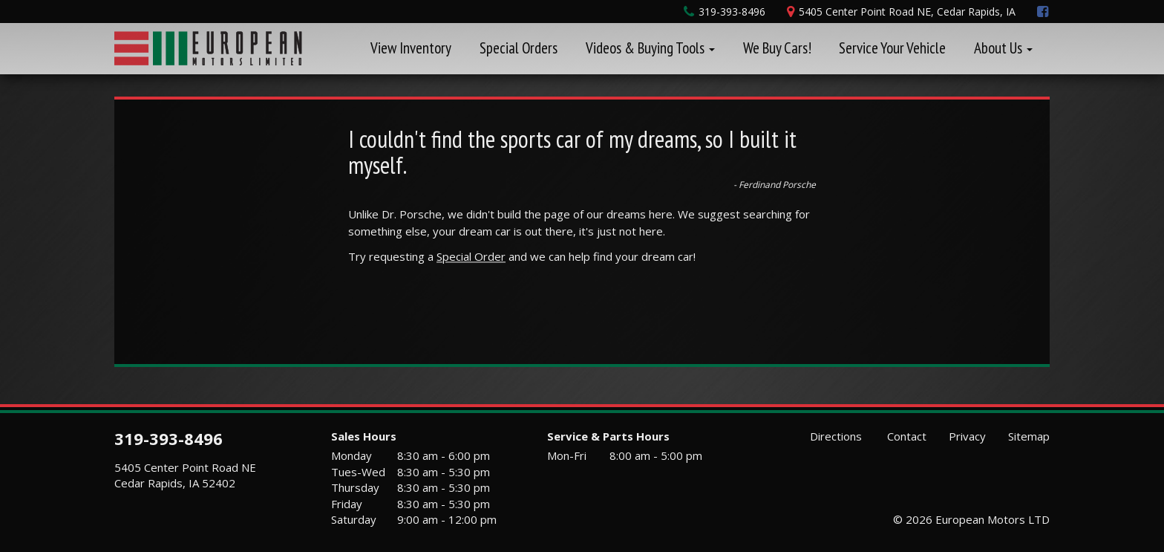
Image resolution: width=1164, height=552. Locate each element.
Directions (834, 436)
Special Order (471, 256)
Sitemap (1029, 436)
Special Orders (519, 48)
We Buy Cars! (777, 48)
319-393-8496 (168, 438)
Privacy (967, 436)
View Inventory (410, 48)
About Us (1003, 48)
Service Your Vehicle (892, 48)
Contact (905, 436)
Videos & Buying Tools (650, 48)
